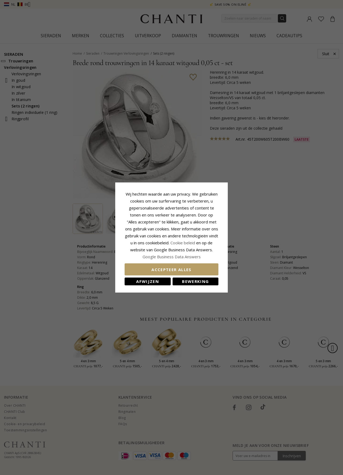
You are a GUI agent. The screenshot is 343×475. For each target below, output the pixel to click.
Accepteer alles (171, 269)
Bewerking (195, 281)
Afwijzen (147, 281)
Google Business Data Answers (172, 256)
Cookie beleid (183, 242)
